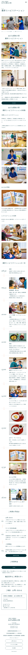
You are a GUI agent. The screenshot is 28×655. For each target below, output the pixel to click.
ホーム (2, 31)
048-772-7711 (7, 604)
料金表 (14, 567)
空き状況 (14, 103)
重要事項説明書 (16, 555)
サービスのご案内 (9, 31)
